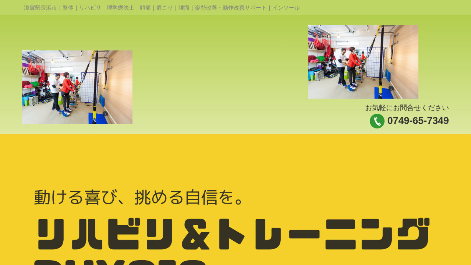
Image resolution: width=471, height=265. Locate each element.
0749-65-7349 (418, 120)
